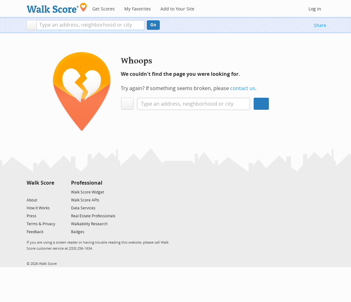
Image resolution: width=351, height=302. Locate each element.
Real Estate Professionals (93, 216)
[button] (31, 25)
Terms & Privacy (41, 224)
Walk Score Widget (87, 192)
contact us (242, 88)
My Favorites (137, 9)
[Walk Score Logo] (57, 8)
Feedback (35, 232)
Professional (86, 183)
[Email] (50, 191)
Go (153, 25)
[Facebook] (40, 191)
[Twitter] (30, 191)
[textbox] (90, 25)
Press (31, 216)
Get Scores (103, 9)
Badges (77, 232)
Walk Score (40, 183)
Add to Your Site (177, 9)
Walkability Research (89, 224)
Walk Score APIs (85, 200)
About (32, 200)
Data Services (83, 208)
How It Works (38, 208)
